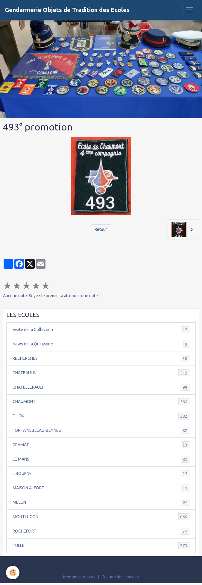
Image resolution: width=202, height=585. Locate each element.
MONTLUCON (101, 516)
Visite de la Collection (101, 329)
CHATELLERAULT (101, 387)
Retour (101, 229)
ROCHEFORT (101, 531)
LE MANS (101, 459)
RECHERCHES (101, 358)
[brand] (67, 9)
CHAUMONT (101, 401)
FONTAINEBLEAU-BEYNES (101, 430)
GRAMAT (101, 444)
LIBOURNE (101, 473)
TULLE (101, 545)
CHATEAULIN (101, 372)
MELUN (101, 502)
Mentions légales (79, 577)
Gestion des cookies (120, 577)
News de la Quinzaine (101, 344)
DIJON (101, 416)
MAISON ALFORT (101, 488)
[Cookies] (12, 572)
